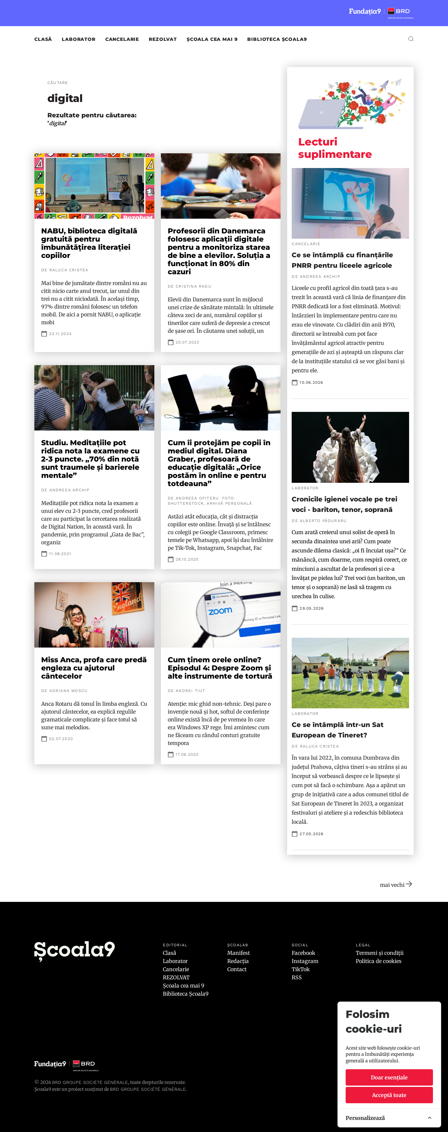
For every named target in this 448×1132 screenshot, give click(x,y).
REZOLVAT (163, 39)
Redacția (238, 961)
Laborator (78, 39)
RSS (297, 977)
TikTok (301, 969)
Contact (237, 969)
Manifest (238, 953)
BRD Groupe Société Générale (90, 1082)
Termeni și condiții (380, 953)
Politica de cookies (379, 961)
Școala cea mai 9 (212, 39)
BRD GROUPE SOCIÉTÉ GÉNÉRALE (148, 1089)
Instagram (305, 961)
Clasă (43, 39)
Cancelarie (122, 39)
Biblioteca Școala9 (277, 39)
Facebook (303, 953)
